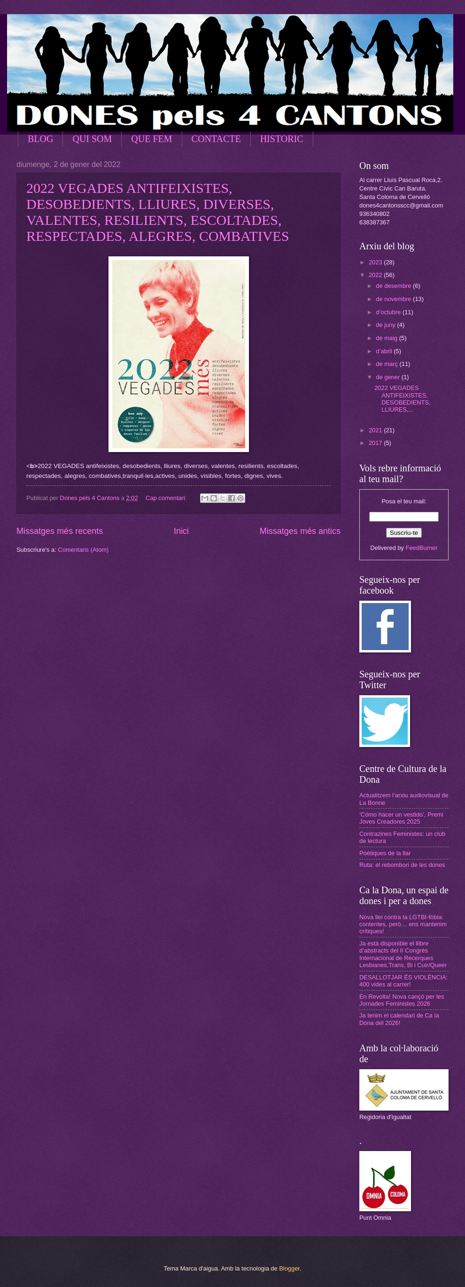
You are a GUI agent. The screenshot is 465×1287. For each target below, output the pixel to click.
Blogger (289, 1268)
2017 (376, 442)
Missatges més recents (59, 531)
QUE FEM (151, 139)
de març (387, 363)
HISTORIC (281, 139)
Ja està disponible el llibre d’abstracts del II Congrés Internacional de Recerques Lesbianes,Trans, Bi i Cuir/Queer (403, 954)
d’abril (385, 351)
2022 (376, 274)
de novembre (394, 298)
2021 (376, 430)
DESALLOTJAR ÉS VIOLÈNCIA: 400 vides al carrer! (403, 981)
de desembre (394, 285)
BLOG (40, 139)
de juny (386, 324)
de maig (387, 338)
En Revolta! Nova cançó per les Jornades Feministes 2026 (401, 1000)
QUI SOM (92, 139)
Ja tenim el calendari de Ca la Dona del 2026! (399, 1019)
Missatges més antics (300, 531)
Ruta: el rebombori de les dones (402, 864)
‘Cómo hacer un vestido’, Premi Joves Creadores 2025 (401, 818)
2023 (376, 262)
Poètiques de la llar (385, 853)
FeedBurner (422, 547)
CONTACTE (216, 139)
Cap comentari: (167, 497)
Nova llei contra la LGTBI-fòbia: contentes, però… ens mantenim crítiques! (403, 924)
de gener (388, 377)
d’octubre (389, 312)
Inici (181, 531)
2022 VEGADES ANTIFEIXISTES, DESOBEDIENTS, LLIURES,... (402, 398)
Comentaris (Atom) (83, 549)
